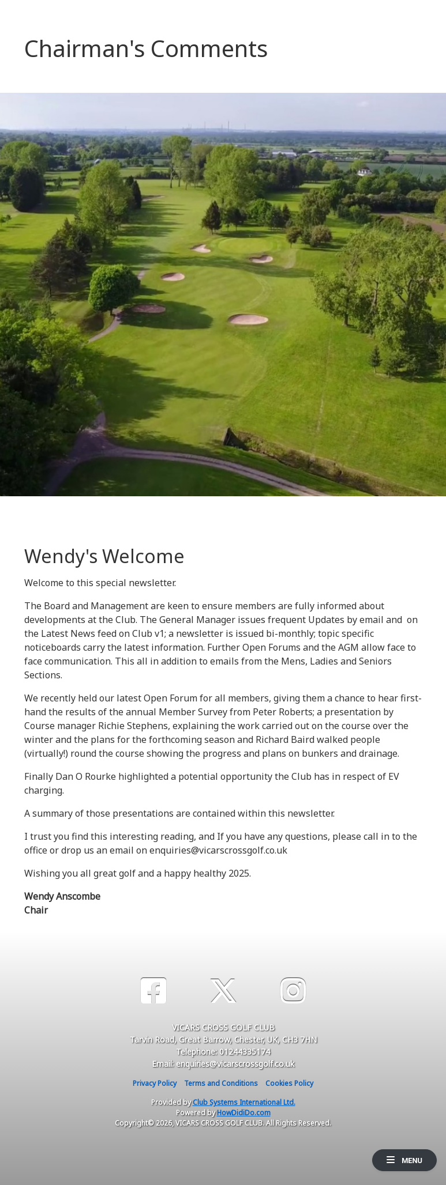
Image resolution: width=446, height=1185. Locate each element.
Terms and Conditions (221, 1083)
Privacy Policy (155, 1083)
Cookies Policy (289, 1083)
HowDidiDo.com (244, 1113)
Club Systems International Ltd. (244, 1102)
